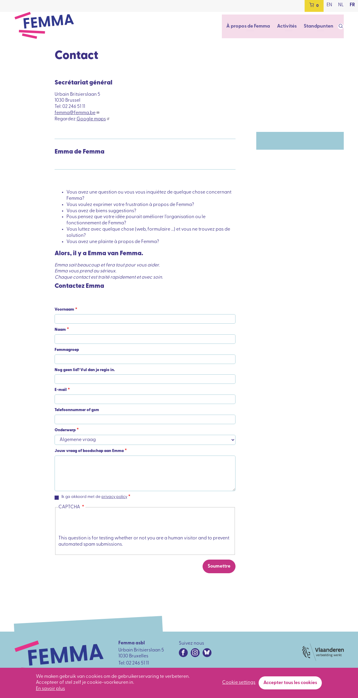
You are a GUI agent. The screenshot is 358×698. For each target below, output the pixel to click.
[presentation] (103, 523)
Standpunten (319, 26)
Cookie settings (238, 682)
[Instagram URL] (195, 652)
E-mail (61, 390)
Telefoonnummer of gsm (77, 410)
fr (352, 5)
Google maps (93, 119)
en (329, 5)
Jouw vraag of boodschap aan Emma (89, 451)
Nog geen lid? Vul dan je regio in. (85, 370)
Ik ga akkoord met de (94, 497)
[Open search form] (341, 26)
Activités (289, 26)
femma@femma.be (77, 113)
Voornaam (64, 310)
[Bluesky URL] (207, 652)
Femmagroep (67, 350)
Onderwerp (65, 430)
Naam (60, 330)
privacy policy (114, 497)
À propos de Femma (251, 26)
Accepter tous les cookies (290, 683)
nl (341, 5)
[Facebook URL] (183, 652)
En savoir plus (50, 688)
